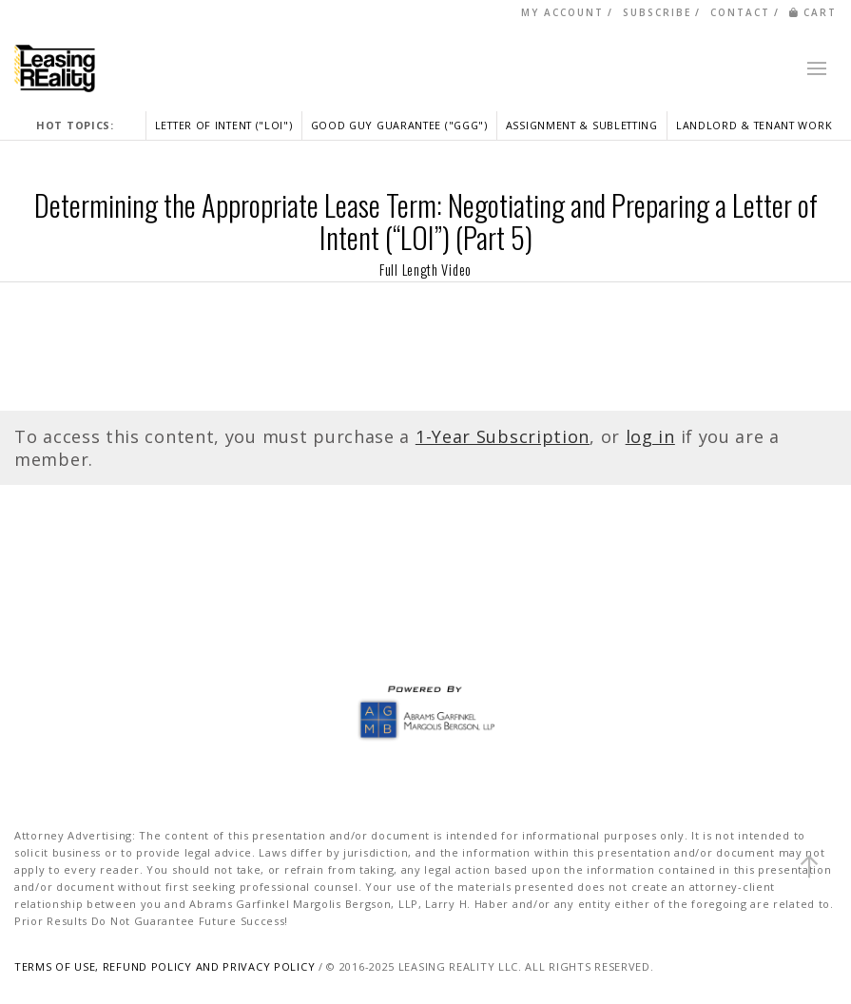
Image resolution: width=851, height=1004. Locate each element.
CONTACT (740, 12)
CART (813, 12)
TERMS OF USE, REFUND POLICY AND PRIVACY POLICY (164, 966)
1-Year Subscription (503, 436)
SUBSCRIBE (657, 12)
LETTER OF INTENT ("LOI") (224, 125)
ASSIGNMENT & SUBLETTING (582, 125)
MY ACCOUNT (562, 12)
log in (650, 436)
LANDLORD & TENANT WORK (754, 125)
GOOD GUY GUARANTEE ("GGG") (399, 125)
